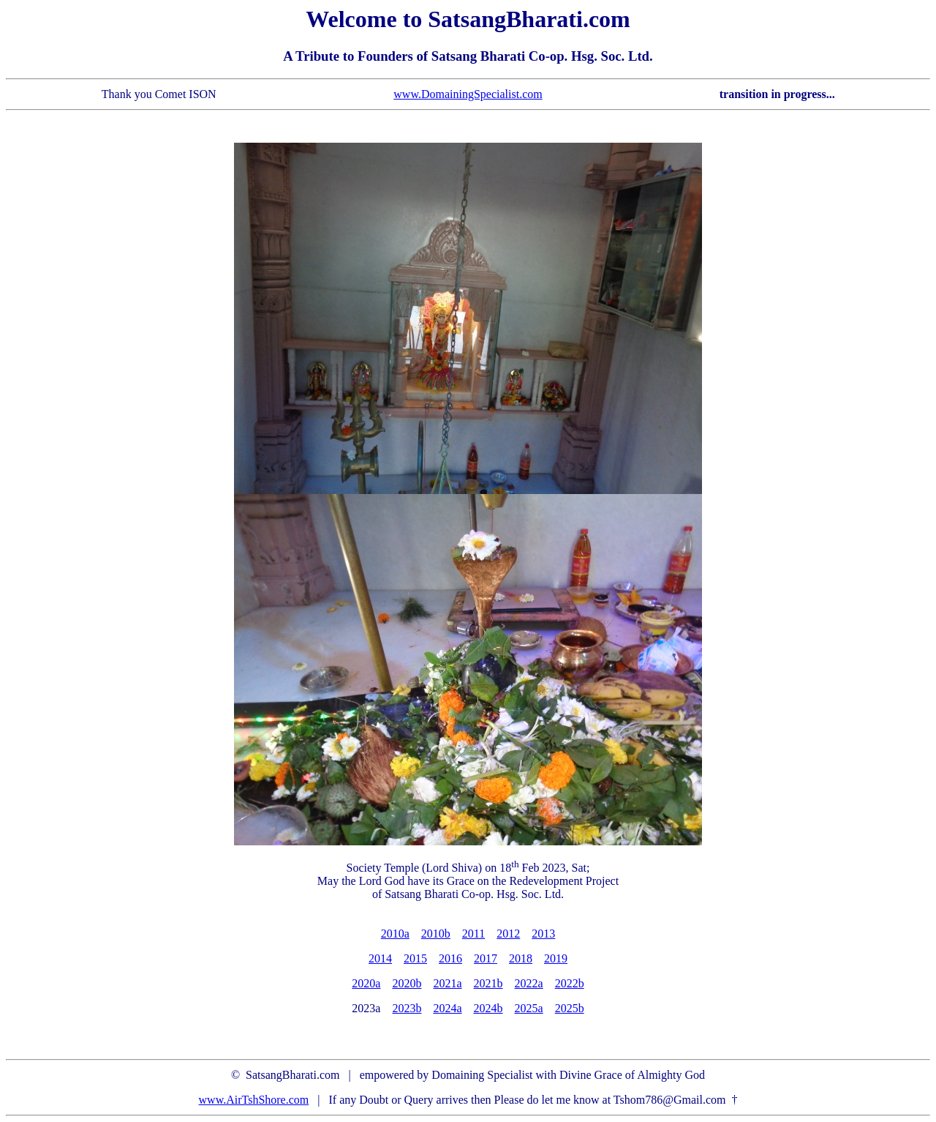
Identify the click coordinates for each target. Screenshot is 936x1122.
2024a (447, 1008)
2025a (529, 1008)
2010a (395, 933)
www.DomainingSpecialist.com (467, 94)
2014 (380, 958)
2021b (488, 983)
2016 (450, 958)
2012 (508, 933)
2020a (366, 983)
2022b (569, 983)
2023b (406, 1008)
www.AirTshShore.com (254, 1099)
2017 (485, 958)
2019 (555, 958)
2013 (543, 933)
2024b (488, 1008)
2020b (406, 983)
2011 (473, 933)
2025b (569, 1008)
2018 (520, 958)
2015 (415, 958)
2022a (529, 983)
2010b (435, 933)
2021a (447, 983)
